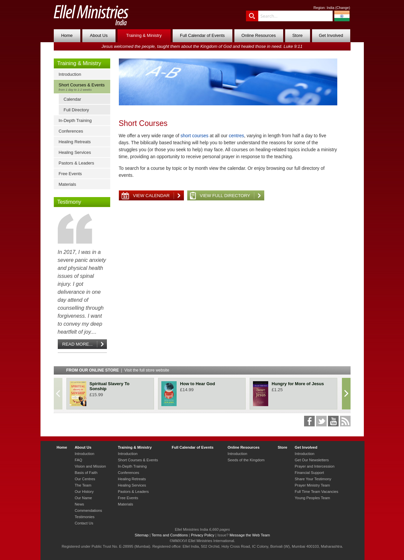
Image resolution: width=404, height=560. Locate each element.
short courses (194, 135)
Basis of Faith (86, 473)
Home (67, 35)
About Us (99, 35)
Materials (67, 184)
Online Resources (258, 35)
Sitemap (142, 535)
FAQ (78, 460)
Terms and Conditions (169, 535)
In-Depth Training (75, 120)
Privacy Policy (202, 535)
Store (297, 35)
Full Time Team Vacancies (316, 492)
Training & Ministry (144, 35)
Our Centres (85, 479)
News (79, 504)
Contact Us (84, 523)
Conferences (71, 131)
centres (236, 135)
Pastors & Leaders (76, 163)
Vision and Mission (90, 466)
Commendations (88, 510)
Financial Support (309, 473)
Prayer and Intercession (315, 466)
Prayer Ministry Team (312, 485)
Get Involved (331, 35)
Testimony (69, 202)
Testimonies (85, 517)
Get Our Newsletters (312, 460)
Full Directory (76, 109)
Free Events (70, 173)
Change (343, 8)
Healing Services (75, 152)
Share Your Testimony (313, 479)
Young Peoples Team (312, 498)
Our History (84, 492)
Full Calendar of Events (202, 35)
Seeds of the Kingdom (246, 460)
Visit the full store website (146, 370)
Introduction (70, 74)
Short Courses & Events (83, 86)
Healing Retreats (75, 141)
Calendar (72, 99)
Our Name (83, 498)
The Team (83, 485)
